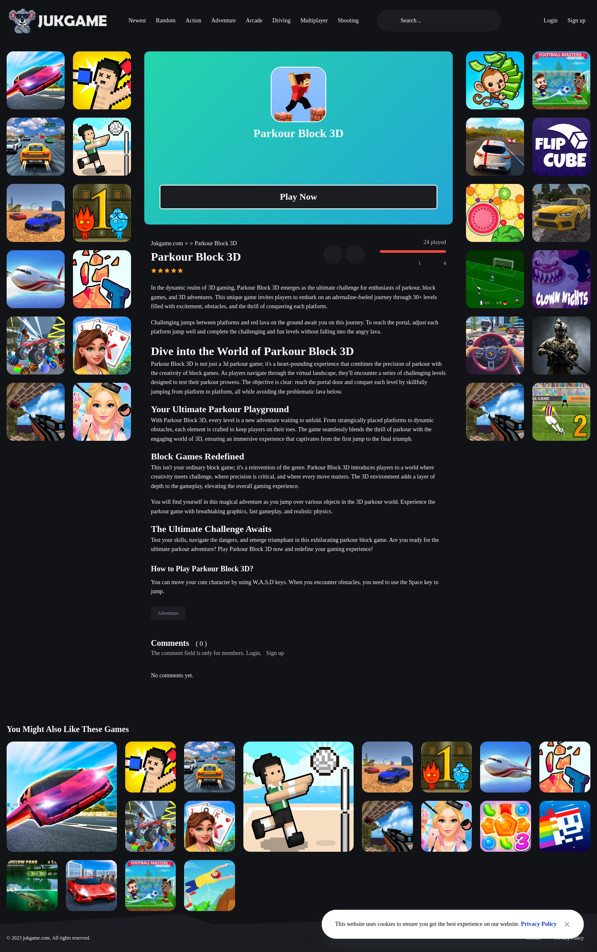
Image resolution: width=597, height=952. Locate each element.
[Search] (445, 21)
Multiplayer (314, 20)
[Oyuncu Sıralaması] (512, 20)
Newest (137, 20)
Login (550, 20)
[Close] (567, 924)
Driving (281, 20)
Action (193, 20)
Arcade (254, 20)
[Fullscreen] (355, 254)
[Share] (332, 254)
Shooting (348, 20)
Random (165, 20)
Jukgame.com (167, 243)
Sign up (576, 20)
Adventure (223, 20)
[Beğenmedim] (434, 263)
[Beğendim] (409, 263)
